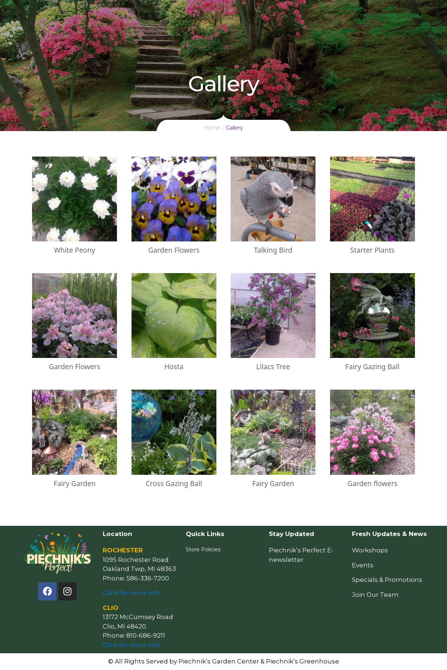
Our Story (360, 13)
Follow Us (400, 13)
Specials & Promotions (387, 579)
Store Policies (203, 549)
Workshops (370, 550)
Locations (321, 13)
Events (284, 13)
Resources (249, 13)
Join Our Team (375, 594)
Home (145, 13)
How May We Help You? (193, 13)
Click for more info (131, 592)
